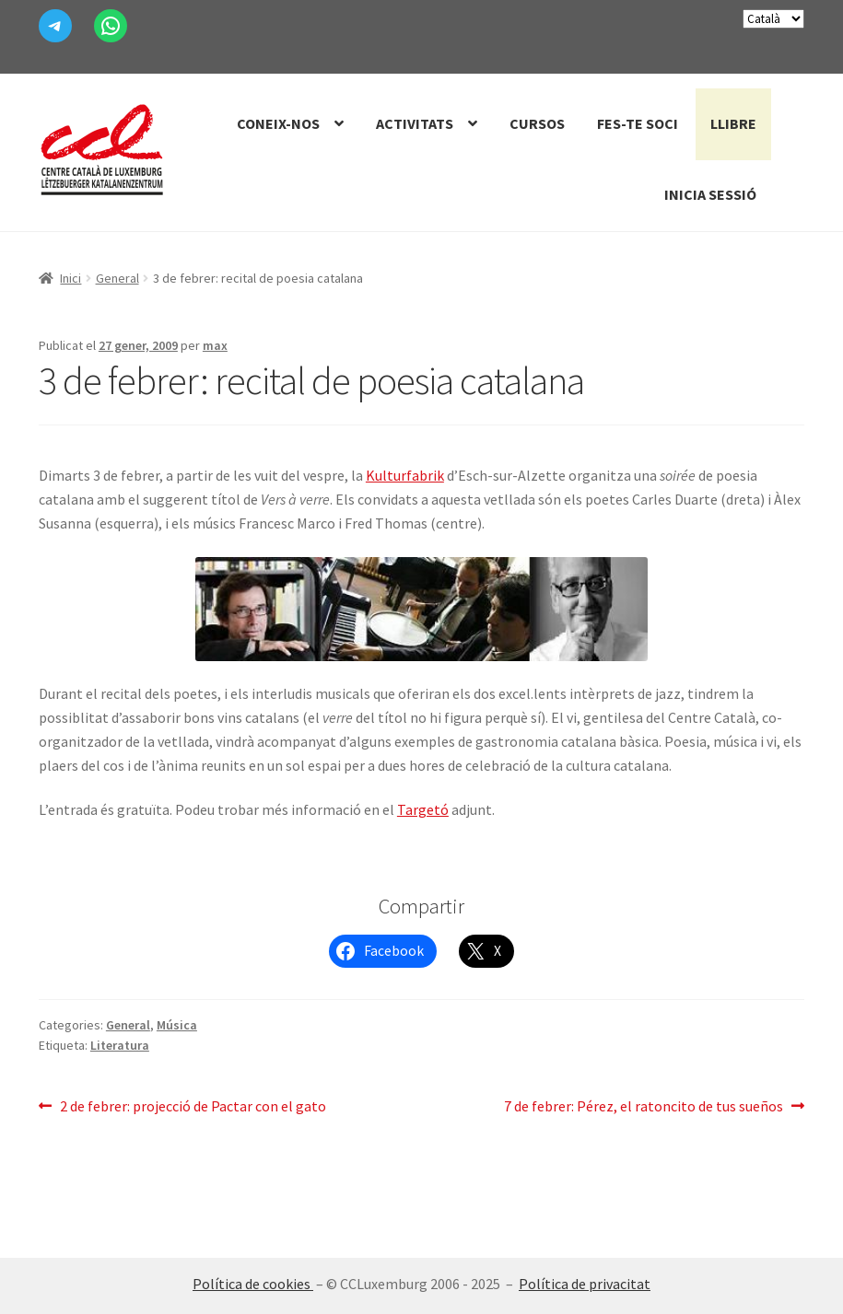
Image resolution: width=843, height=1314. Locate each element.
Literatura (119, 1045)
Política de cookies (253, 1283)
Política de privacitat (584, 1283)
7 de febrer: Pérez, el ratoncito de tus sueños (643, 1107)
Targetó (423, 809)
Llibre (733, 123)
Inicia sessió (710, 194)
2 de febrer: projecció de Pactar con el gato (192, 1107)
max (215, 345)
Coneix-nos (278, 123)
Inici (70, 278)
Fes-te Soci (637, 123)
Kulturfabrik (405, 475)
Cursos (537, 123)
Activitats (414, 123)
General (117, 278)
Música (177, 1025)
